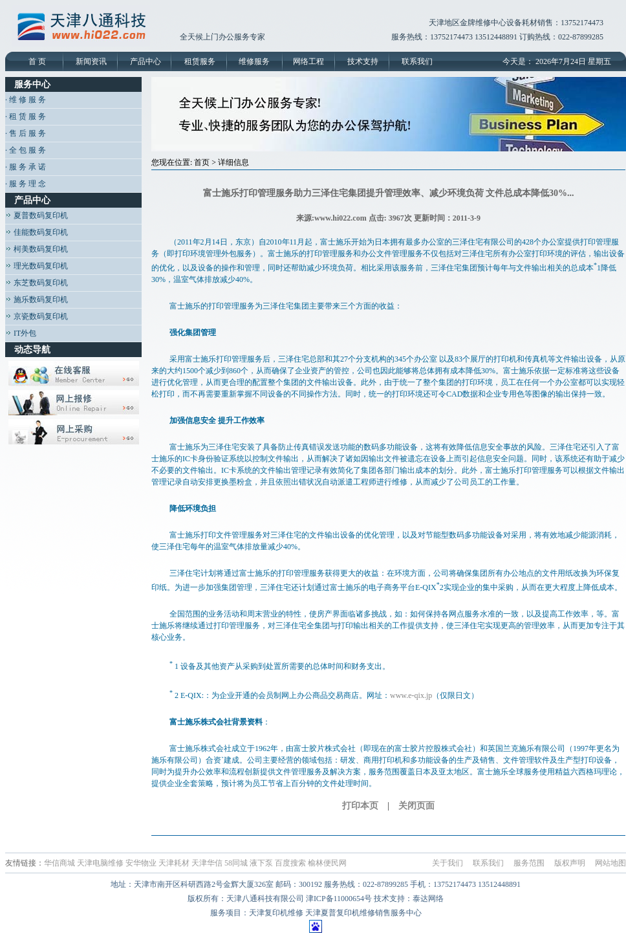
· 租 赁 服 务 (25, 116)
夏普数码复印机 (36, 215)
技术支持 (362, 61)
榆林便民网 (327, 862)
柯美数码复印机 (36, 249)
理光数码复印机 (36, 265)
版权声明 (569, 862)
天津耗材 (173, 862)
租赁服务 (199, 61)
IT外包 (20, 333)
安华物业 (140, 862)
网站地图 (610, 862)
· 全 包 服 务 (25, 150)
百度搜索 (290, 862)
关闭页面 (416, 806)
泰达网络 (428, 898)
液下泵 (261, 862)
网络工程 (308, 61)
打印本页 (360, 806)
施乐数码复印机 (36, 299)
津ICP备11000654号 (339, 898)
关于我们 (447, 862)
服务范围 (529, 862)
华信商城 (59, 862)
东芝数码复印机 (36, 282)
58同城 (236, 862)
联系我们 (417, 61)
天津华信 (206, 862)
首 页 (37, 61)
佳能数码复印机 (36, 232)
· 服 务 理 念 (25, 183)
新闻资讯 (91, 61)
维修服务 (254, 61)
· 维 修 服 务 (25, 99)
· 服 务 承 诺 (25, 166)
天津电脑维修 (100, 862)
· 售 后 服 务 (25, 133)
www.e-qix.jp (411, 695)
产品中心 (145, 61)
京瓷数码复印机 (36, 316)
